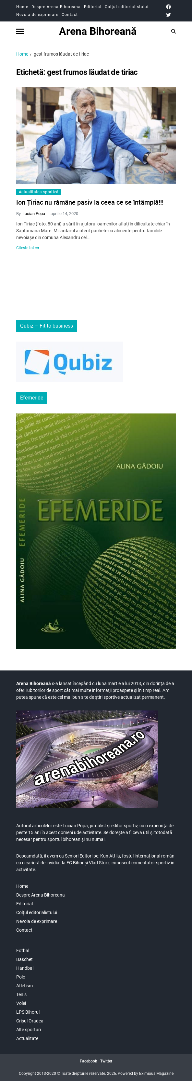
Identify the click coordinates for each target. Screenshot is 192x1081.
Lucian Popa (33, 213)
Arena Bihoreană (98, 31)
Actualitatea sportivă (38, 192)
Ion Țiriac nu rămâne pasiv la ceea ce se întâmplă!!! (89, 202)
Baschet (24, 959)
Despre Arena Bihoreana (56, 7)
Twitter (106, 1061)
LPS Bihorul (28, 1012)
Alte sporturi (28, 1029)
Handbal (24, 968)
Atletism (24, 985)
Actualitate (27, 1038)
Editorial (93, 7)
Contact (70, 14)
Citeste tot (27, 248)
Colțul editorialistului (127, 7)
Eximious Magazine (156, 1073)
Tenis (21, 994)
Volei (21, 1003)
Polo (20, 977)
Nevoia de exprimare (37, 14)
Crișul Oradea (29, 1020)
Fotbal (22, 950)
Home (22, 7)
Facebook (88, 1061)
